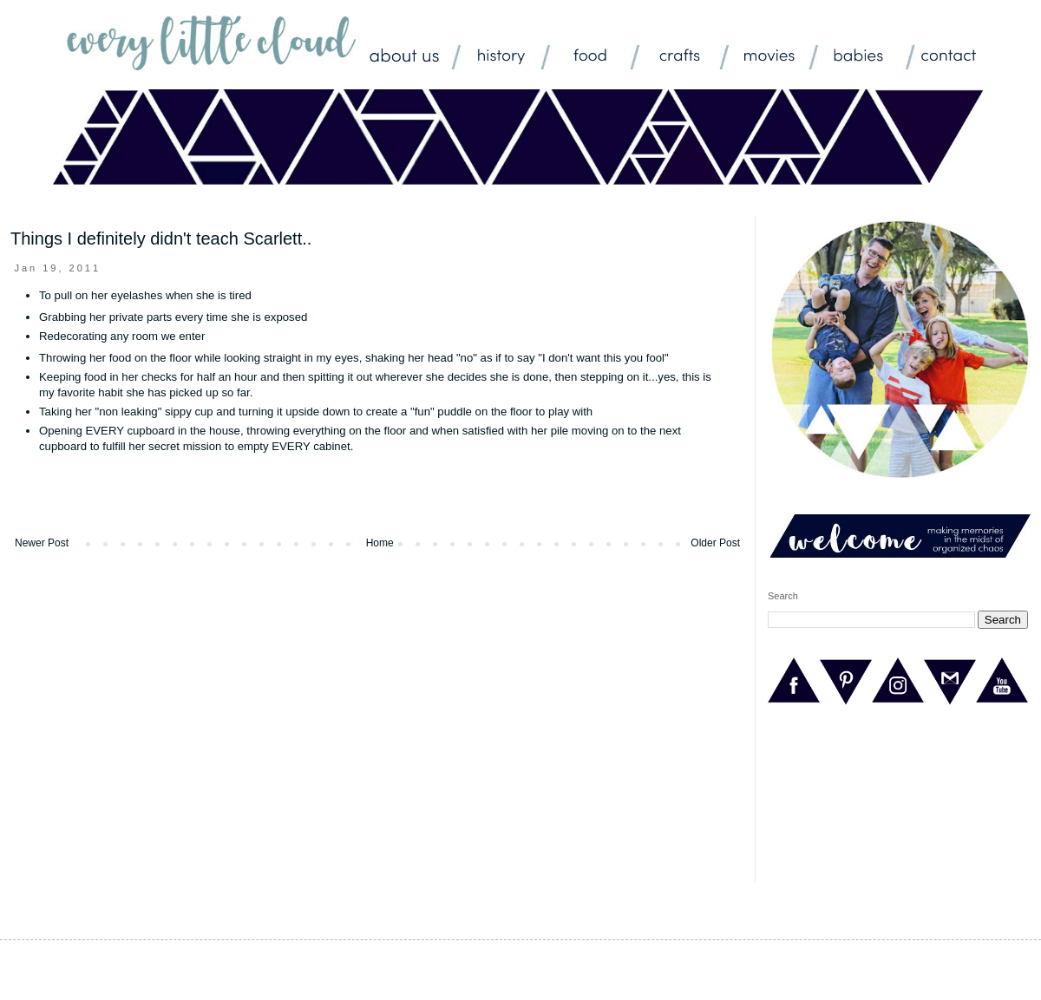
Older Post (715, 543)
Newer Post (42, 543)
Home (380, 543)
